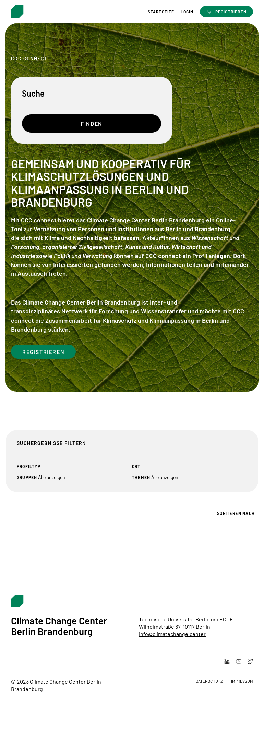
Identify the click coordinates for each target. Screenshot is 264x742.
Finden (92, 123)
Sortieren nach (236, 513)
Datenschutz (209, 681)
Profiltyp (28, 466)
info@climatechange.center (172, 634)
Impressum (242, 681)
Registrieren (43, 351)
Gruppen (27, 477)
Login (187, 12)
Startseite (161, 12)
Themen (141, 477)
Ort (136, 466)
